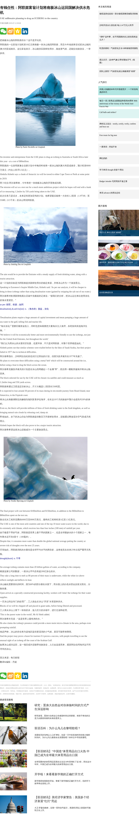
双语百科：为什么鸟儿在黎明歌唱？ (58, 728)
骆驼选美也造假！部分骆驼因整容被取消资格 (118, 14)
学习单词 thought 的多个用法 (111, 170)
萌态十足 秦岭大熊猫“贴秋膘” (110, 232)
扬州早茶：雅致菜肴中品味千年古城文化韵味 (116, 262)
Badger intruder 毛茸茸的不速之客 (113, 181)
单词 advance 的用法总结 (109, 193)
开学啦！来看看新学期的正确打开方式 (59, 774)
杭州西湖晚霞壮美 (106, 292)
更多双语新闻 (6, 700)
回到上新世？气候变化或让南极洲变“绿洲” (117, 71)
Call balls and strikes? (107, 112)
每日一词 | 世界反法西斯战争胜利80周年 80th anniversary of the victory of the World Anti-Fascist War (118, 104)
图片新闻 (102, 206)
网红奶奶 (103, 158)
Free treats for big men (108, 135)
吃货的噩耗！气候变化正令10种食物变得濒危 (118, 48)
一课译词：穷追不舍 (108, 147)
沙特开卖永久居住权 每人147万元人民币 (116, 25)
